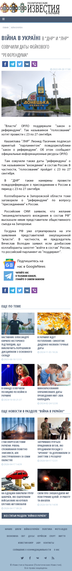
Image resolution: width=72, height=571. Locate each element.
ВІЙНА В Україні (21, 38)
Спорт (52, 536)
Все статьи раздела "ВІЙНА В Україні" (25, 515)
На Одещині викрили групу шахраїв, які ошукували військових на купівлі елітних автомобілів (17, 498)
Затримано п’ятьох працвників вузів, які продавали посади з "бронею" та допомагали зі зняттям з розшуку (53, 449)
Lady (38, 542)
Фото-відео (61, 529)
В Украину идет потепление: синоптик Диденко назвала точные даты (52, 342)
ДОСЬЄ (31, 536)
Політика (47, 529)
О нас (56, 549)
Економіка (12, 536)
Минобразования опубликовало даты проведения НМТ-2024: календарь (50, 394)
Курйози (41, 536)
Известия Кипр (25, 542)
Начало (8, 529)
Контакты (48, 542)
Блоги (18, 529)
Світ (23, 536)
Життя (61, 536)
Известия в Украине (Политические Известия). (37, 565)
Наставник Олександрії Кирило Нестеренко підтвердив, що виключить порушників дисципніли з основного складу (16, 346)
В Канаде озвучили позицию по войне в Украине (14, 392)
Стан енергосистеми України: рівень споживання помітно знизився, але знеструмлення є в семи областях (15, 451)
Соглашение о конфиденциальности (32, 549)
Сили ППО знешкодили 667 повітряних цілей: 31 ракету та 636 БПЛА (53, 496)
